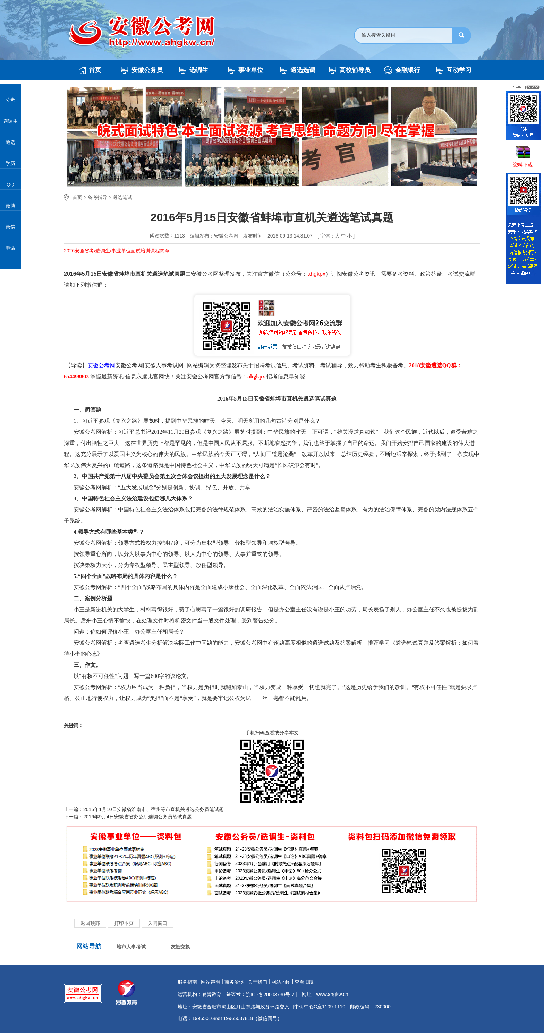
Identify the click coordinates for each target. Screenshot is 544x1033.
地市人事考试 (131, 946)
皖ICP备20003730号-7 (270, 994)
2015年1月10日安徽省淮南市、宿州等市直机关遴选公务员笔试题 (153, 809)
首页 (77, 197)
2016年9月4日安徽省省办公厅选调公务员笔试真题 (137, 816)
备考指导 (97, 197)
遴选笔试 (122, 197)
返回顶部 (90, 923)
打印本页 (124, 923)
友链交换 (180, 946)
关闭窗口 (157, 923)
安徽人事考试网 (164, 365)
